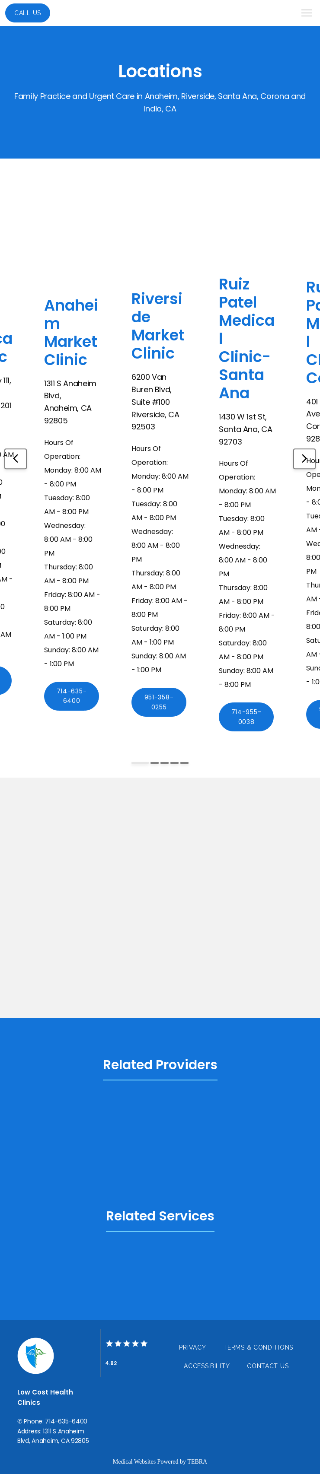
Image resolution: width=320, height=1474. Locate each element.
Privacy (192, 1347)
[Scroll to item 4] (174, 763)
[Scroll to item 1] (140, 763)
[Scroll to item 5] (184, 763)
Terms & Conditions (258, 1347)
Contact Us (267, 1366)
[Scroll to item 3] (164, 763)
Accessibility (207, 1366)
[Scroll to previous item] (15, 458)
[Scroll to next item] (304, 458)
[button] (307, 13)
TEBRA (197, 1461)
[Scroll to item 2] (154, 763)
